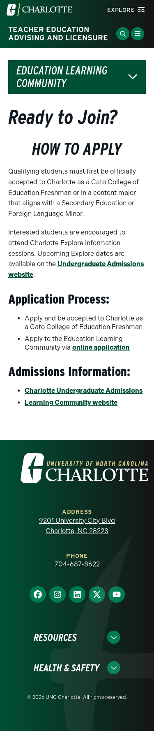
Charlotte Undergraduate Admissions (84, 391)
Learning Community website (71, 402)
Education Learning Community (62, 77)
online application (101, 347)
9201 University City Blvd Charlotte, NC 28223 (77, 526)
